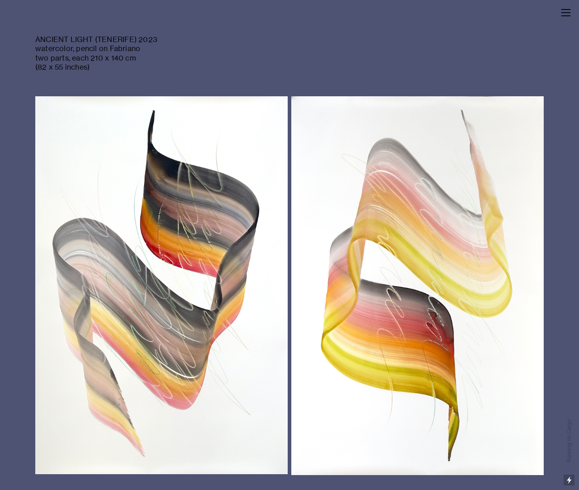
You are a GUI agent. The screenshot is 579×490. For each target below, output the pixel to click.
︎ (566, 13)
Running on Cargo (569, 440)
